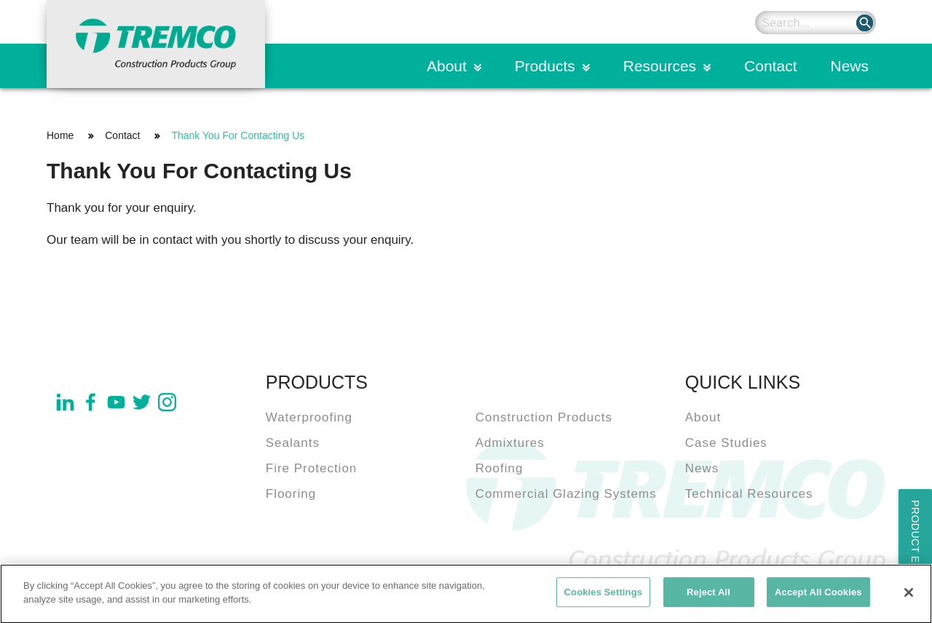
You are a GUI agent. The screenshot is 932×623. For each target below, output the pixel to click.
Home (60, 135)
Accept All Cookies (818, 595)
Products (545, 65)
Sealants (293, 443)
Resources (659, 65)
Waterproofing (309, 417)
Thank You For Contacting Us (237, 135)
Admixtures (510, 443)
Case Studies (726, 443)
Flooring (291, 494)
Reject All (708, 595)
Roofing (499, 468)
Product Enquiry (915, 552)
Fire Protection (312, 468)
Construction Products (543, 417)
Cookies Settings (603, 595)
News (849, 65)
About (447, 65)
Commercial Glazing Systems (566, 494)
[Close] (909, 596)
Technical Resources (749, 494)
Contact (770, 65)
